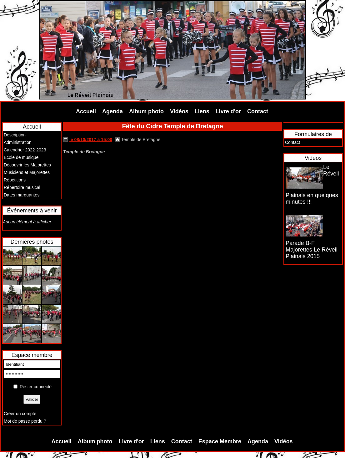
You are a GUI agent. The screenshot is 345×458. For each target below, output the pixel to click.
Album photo (146, 111)
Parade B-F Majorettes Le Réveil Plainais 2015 (312, 249)
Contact (257, 111)
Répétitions (15, 179)
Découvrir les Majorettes (27, 164)
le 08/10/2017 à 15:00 (90, 139)
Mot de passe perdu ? (25, 421)
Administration (18, 142)
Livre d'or (228, 111)
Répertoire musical (22, 187)
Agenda (112, 111)
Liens (202, 111)
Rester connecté (36, 386)
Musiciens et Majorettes (27, 172)
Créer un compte (20, 413)
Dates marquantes (21, 194)
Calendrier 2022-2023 (25, 149)
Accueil (86, 111)
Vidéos (179, 111)
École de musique (21, 157)
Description (15, 134)
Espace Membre (219, 441)
